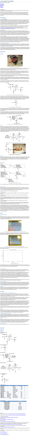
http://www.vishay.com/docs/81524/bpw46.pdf (7, 419)
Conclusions (1, 6)
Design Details (2, 5)
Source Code (1, 330)
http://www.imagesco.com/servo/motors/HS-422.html (8, 421)
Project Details (2, 4)
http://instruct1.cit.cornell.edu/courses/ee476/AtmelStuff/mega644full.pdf (15, 413)
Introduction (2, 3)
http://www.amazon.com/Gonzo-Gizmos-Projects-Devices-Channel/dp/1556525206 (11, 424)
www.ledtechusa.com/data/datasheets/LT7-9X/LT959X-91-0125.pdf (9, 417)
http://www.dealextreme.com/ (4, 434)
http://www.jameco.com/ (4, 433)
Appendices (1, 7)
